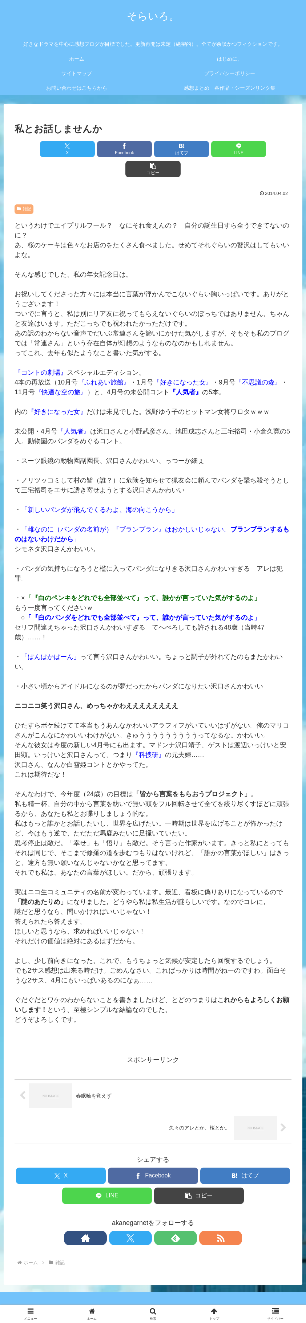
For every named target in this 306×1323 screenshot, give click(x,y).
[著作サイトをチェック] (128, 1218)
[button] (246, 149)
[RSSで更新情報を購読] (178, 1218)
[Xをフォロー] (144, 1218)
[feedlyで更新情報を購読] (161, 1218)
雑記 (24, 188)
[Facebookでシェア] (106, 149)
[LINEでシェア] (199, 149)
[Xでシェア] (60, 149)
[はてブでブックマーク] (153, 149)
